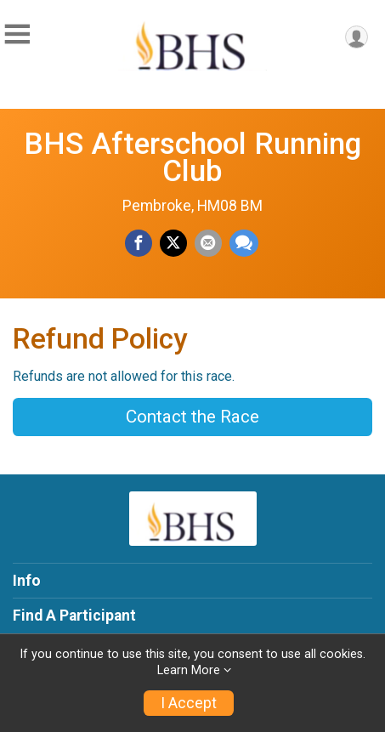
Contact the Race (192, 416)
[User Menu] (356, 37)
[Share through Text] (243, 243)
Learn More (188, 670)
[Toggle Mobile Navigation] (17, 34)
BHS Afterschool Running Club (192, 157)
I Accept (189, 703)
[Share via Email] (208, 243)
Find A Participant (74, 615)
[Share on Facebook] (138, 243)
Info (27, 580)
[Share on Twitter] (173, 243)
